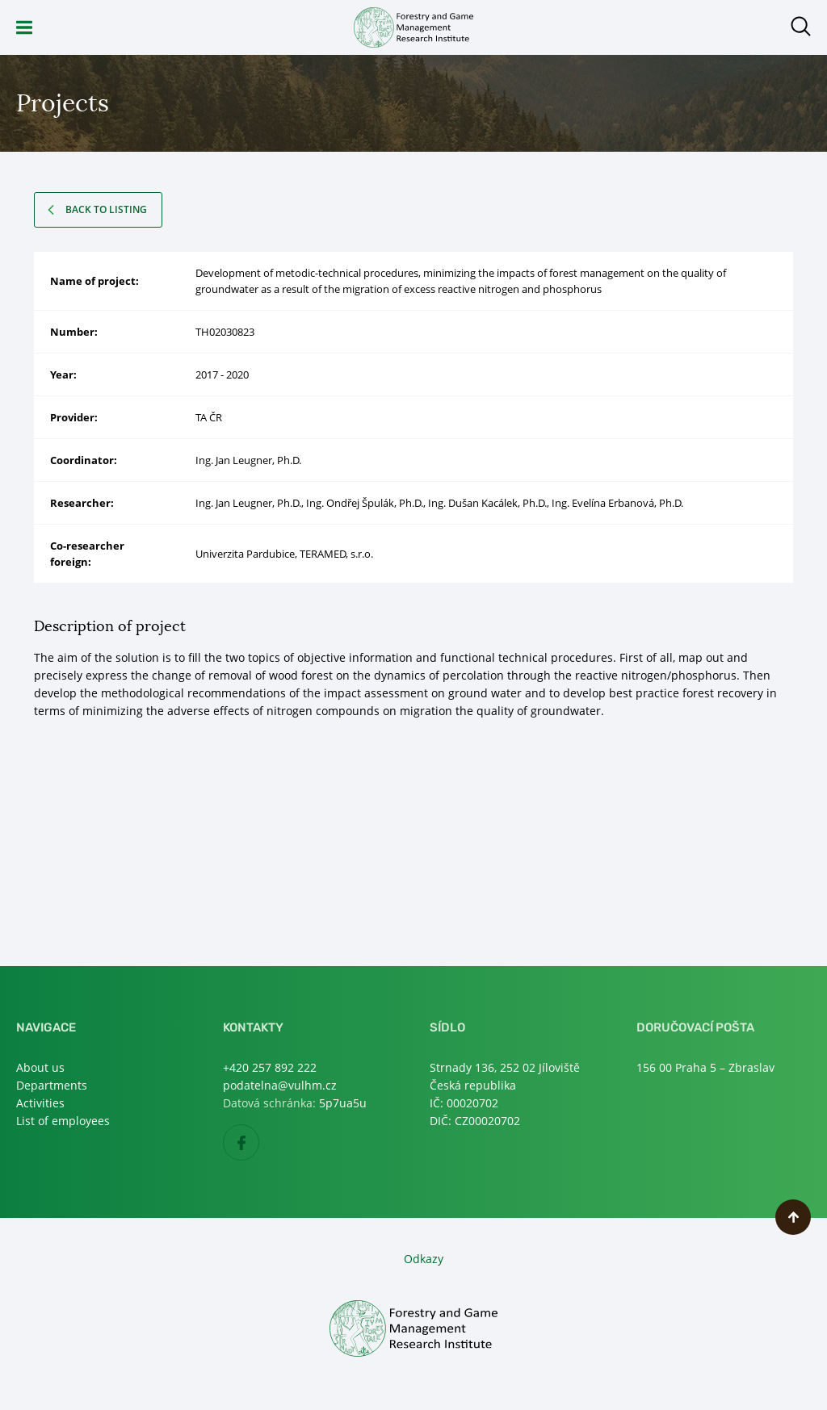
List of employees (63, 1120)
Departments (51, 1085)
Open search (801, 26)
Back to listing (106, 209)
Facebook (258, 1143)
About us (40, 1067)
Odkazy (423, 1258)
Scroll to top (793, 1217)
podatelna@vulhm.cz (280, 1085)
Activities (40, 1103)
